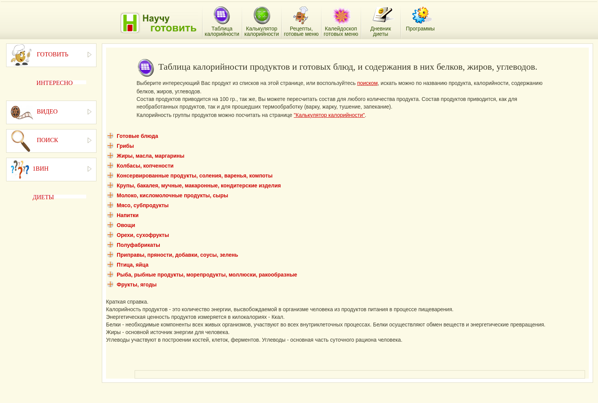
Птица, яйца (132, 265)
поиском (367, 83)
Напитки (127, 215)
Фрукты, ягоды (137, 284)
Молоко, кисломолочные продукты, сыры (172, 195)
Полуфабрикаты (138, 245)
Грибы (125, 146)
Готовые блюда (137, 136)
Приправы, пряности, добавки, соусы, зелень (177, 255)
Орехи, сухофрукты (143, 235)
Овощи (126, 225)
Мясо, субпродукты (143, 205)
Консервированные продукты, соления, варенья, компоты (195, 176)
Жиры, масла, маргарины (150, 156)
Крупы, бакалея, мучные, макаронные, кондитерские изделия (199, 185)
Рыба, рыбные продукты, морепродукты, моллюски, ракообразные (207, 275)
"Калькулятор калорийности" (329, 115)
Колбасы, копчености (145, 166)
